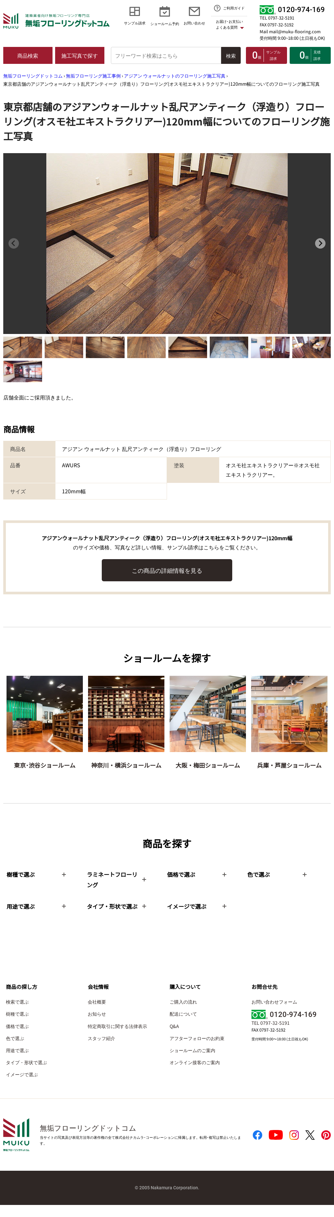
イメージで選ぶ (22, 1086)
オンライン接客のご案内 (195, 1074)
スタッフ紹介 (101, 1050)
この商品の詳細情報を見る (167, 570)
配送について (183, 1025)
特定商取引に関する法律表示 (117, 1038)
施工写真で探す (79, 55)
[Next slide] (320, 243)
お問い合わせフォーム (274, 1013)
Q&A (174, 1038)
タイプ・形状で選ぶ (26, 1074)
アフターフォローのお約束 (197, 1050)
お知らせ (97, 1025)
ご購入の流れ (183, 1013)
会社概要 (97, 1013)
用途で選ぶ (17, 1062)
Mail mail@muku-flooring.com (290, 31)
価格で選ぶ (17, 1038)
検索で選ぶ (17, 1013)
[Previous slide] (13, 243)
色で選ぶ (15, 1050)
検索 (231, 55)
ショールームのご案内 (192, 1062)
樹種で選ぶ (17, 1025)
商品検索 (27, 55)
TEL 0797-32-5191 (277, 18)
